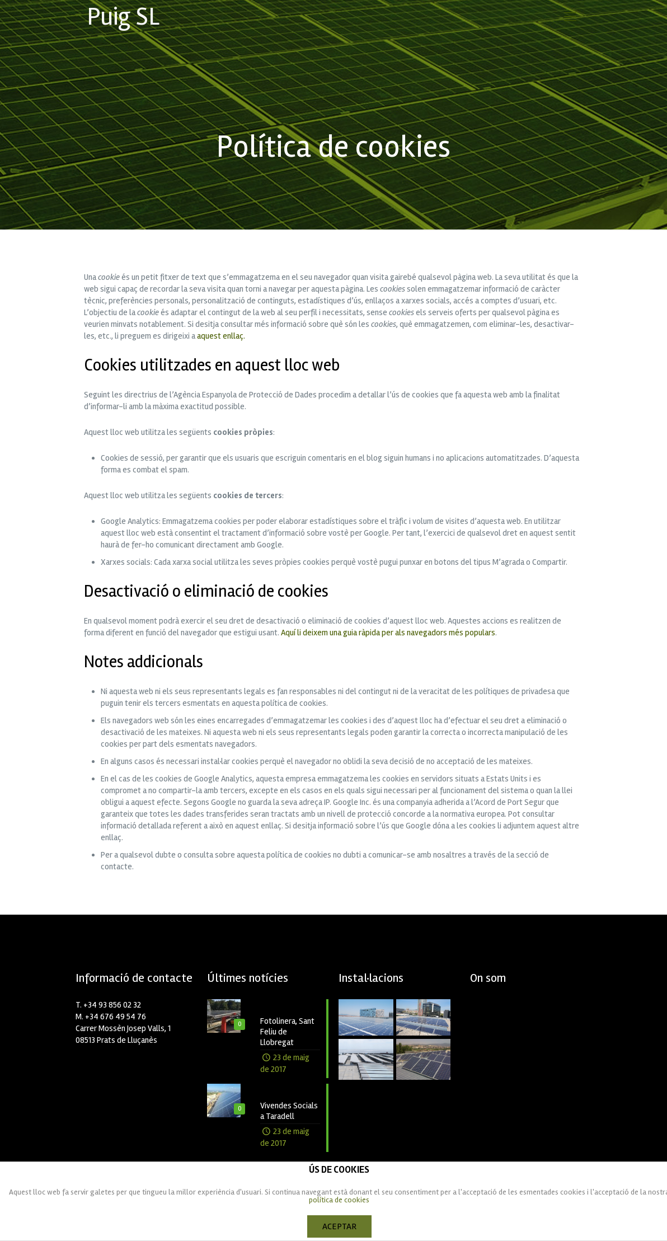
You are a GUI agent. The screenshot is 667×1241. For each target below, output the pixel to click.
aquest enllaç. (221, 336)
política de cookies (339, 1200)
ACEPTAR (339, 1226)
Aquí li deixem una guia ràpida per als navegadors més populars (388, 632)
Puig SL (123, 16)
